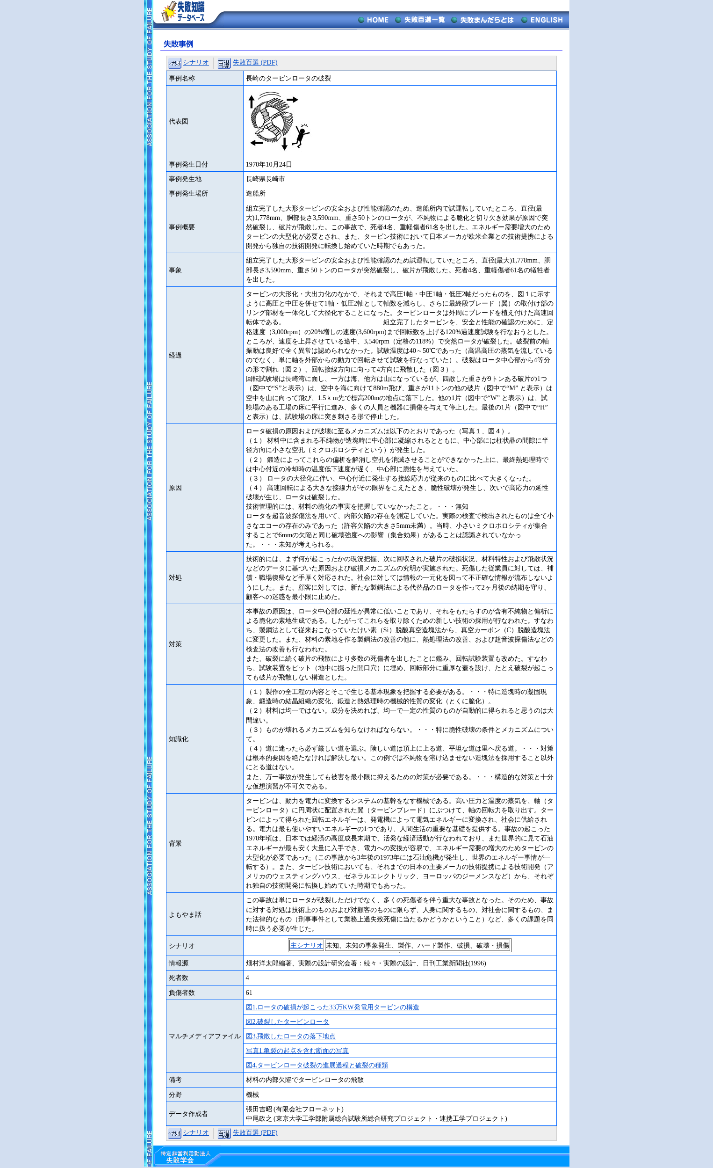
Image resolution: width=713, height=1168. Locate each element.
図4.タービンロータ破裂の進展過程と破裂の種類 (317, 1065)
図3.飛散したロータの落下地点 (291, 1036)
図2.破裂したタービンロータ (288, 1021)
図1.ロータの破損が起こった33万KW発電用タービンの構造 (332, 1007)
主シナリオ (306, 945)
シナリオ (196, 62)
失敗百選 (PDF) (255, 62)
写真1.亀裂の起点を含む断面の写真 (297, 1050)
